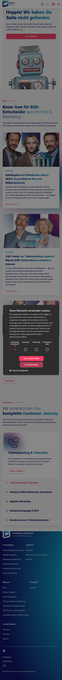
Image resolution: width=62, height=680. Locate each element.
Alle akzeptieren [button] (31, 358)
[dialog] (31, 340)
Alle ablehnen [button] (31, 365)
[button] (18, 371)
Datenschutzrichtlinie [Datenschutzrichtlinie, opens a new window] (17, 337)
